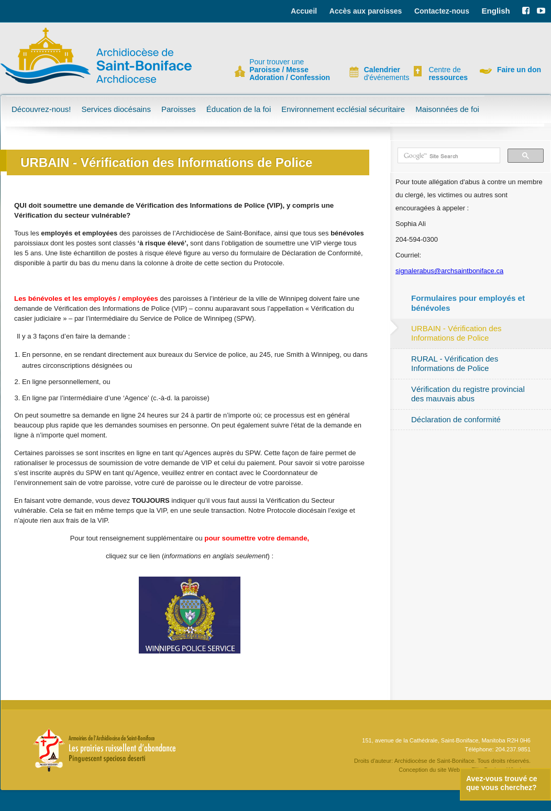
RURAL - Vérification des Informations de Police (454, 363)
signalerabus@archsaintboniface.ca (449, 271)
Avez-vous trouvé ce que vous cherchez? (501, 783)
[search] (448, 156)
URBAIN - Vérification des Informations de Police (456, 333)
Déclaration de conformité (456, 419)
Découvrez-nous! (41, 109)
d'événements (382, 74)
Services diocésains (116, 109)
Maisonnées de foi (447, 109)
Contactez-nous (441, 11)
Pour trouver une (289, 70)
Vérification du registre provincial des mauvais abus (468, 394)
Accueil (304, 11)
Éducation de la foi (238, 109)
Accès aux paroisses (365, 11)
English (496, 10)
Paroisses (178, 109)
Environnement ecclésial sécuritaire (343, 109)
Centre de (446, 74)
